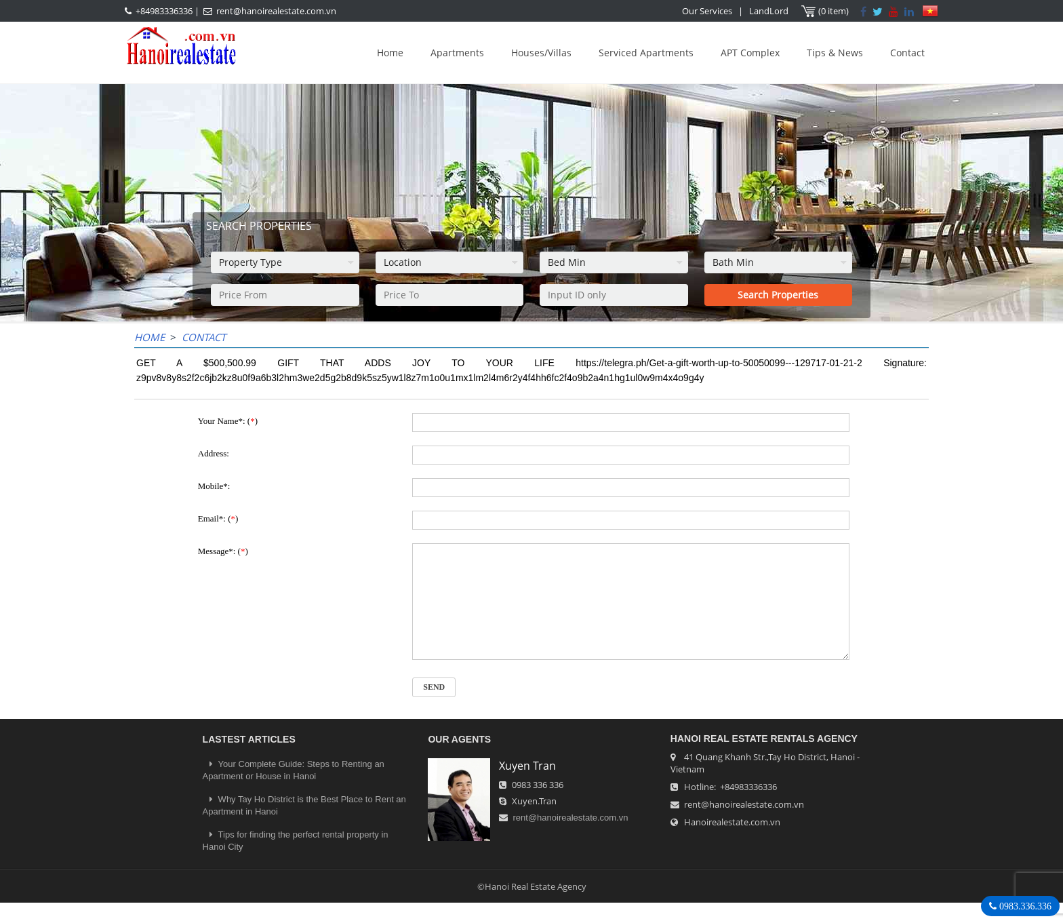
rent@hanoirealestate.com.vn (276, 11)
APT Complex (750, 52)
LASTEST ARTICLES (249, 759)
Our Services (707, 11)
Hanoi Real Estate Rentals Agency (764, 758)
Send (434, 707)
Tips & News (835, 52)
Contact (907, 52)
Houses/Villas (541, 52)
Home (390, 52)
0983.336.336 (1024, 906)
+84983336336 (164, 11)
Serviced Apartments (646, 52)
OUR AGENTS (459, 759)
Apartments (457, 52)
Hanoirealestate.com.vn (732, 842)
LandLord (768, 11)
